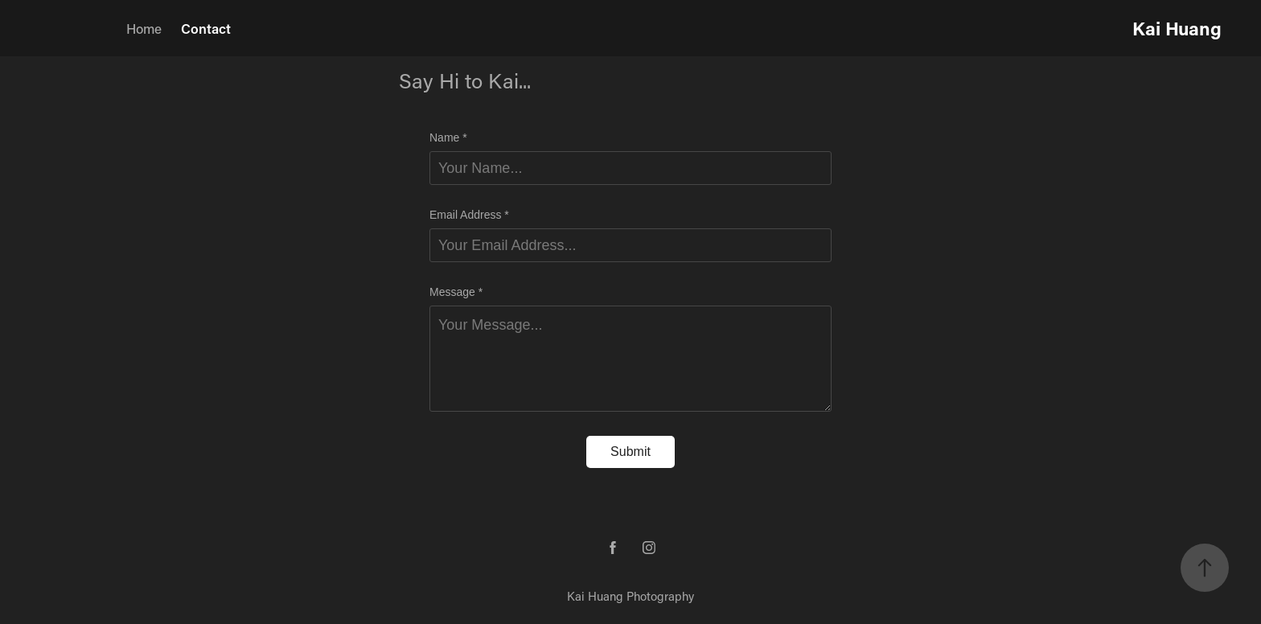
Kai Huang (1177, 28)
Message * (456, 292)
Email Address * (469, 214)
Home (144, 28)
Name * (448, 137)
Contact (206, 28)
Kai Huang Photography (630, 596)
